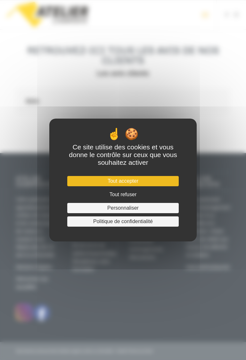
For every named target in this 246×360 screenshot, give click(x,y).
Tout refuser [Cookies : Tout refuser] (123, 194)
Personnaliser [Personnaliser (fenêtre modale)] (123, 208)
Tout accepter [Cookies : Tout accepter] (123, 181)
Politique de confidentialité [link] (123, 221)
